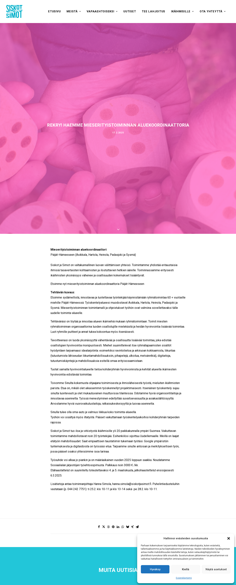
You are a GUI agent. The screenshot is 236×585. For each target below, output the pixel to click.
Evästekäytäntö (184, 578)
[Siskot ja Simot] (14, 11)
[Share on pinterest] (113, 527)
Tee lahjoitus (153, 11)
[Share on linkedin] (118, 527)
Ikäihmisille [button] (182, 11)
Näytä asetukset (216, 569)
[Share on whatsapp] (123, 527)
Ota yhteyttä (213, 11)
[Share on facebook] (99, 527)
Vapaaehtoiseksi (102, 11)
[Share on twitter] (103, 527)
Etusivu (54, 11)
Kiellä (185, 569)
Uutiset (129, 11)
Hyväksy (155, 569)
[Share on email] (137, 527)
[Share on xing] (132, 527)
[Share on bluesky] (127, 527)
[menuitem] (54, 11)
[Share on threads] (108, 527)
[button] (228, 538)
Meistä (74, 11)
